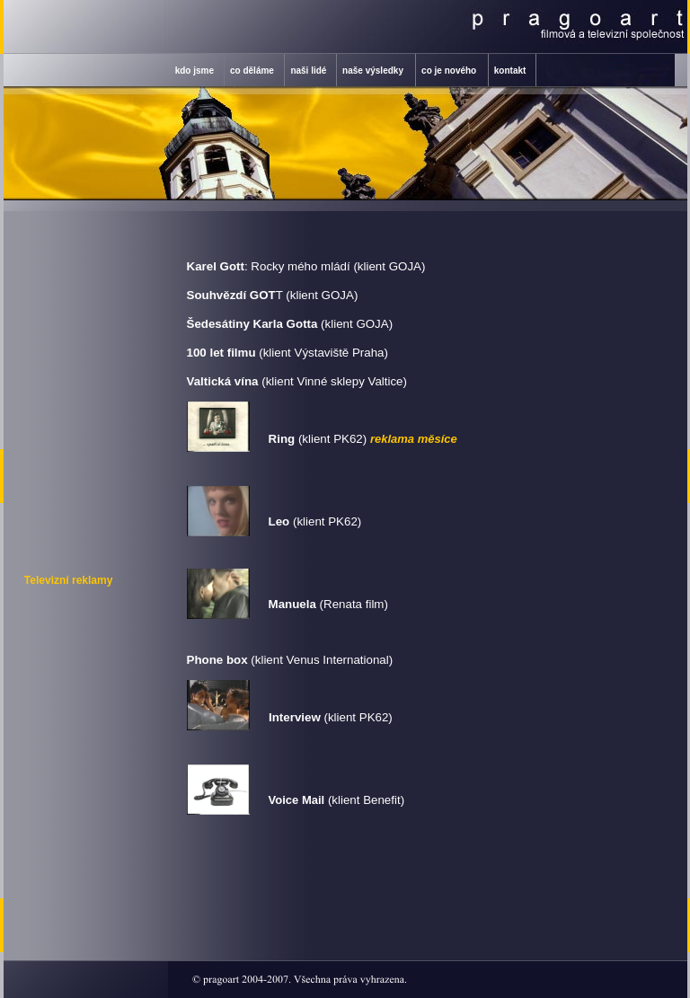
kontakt (510, 70)
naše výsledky (372, 70)
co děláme (252, 70)
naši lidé (308, 70)
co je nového (448, 70)
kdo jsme (194, 70)
